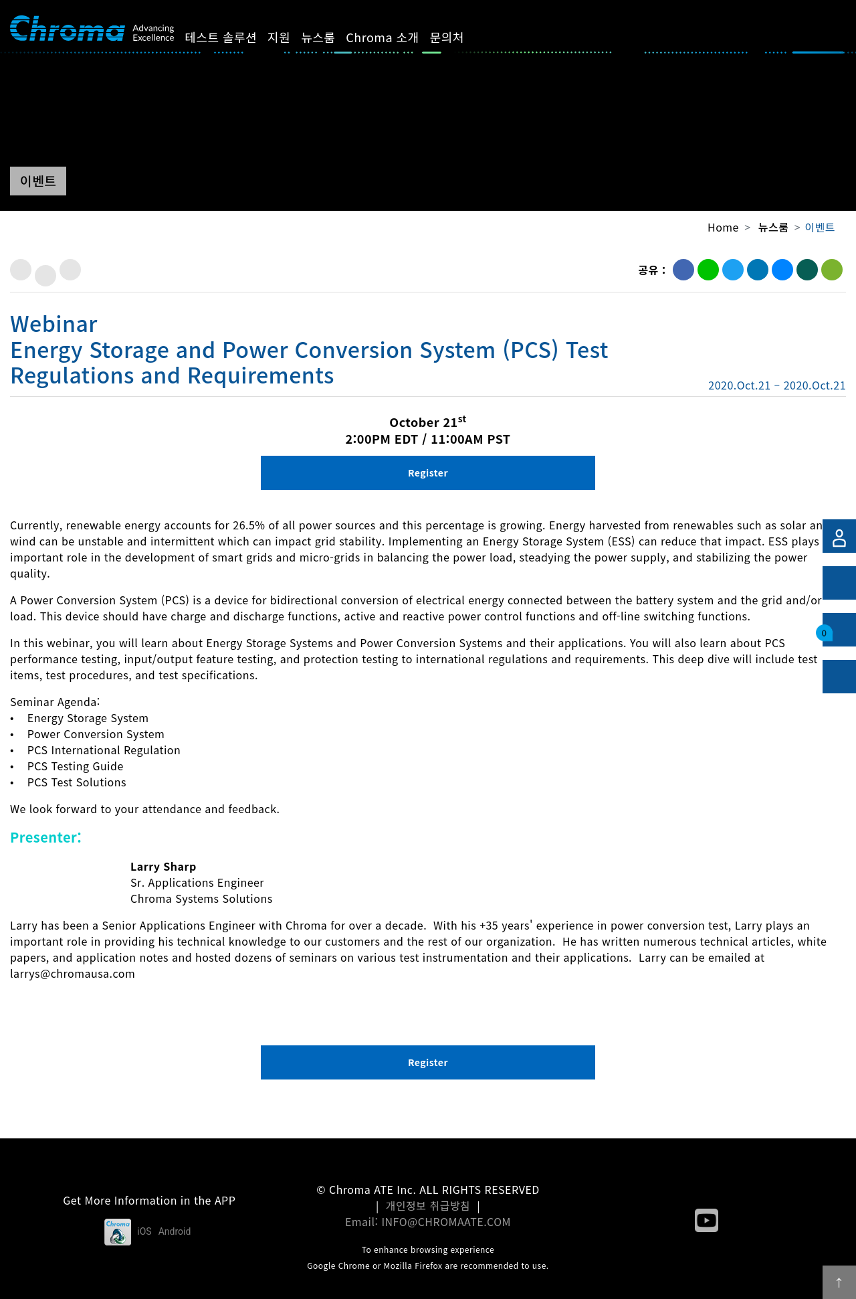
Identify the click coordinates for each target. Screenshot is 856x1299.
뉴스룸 (333, 37)
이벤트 (820, 227)
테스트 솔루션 (236, 37)
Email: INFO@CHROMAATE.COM (428, 1221)
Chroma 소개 (397, 37)
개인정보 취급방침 (428, 1205)
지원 (294, 37)
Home (723, 227)
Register (428, 472)
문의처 (462, 37)
